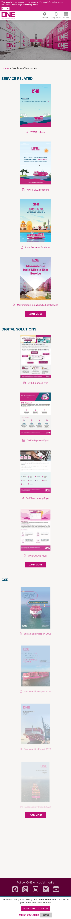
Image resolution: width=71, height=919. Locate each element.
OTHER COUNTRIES (29, 915)
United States (35, 908)
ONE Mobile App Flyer (37, 498)
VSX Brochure (37, 132)
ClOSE (46, 915)
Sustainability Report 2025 (37, 634)
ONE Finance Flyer (37, 383)
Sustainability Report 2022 (37, 807)
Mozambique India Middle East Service (37, 304)
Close (5, 8)
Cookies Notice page (13, 5)
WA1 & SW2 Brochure (37, 189)
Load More (35, 313)
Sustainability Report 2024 (37, 691)
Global (45, 17)
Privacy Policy (31, 5)
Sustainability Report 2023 (37, 749)
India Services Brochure (37, 247)
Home (5, 68)
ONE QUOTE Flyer (37, 555)
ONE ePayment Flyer (37, 440)
